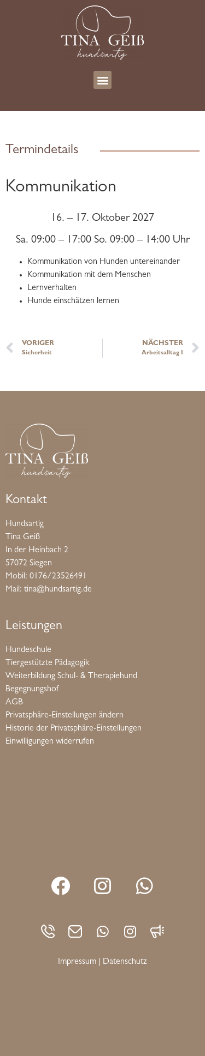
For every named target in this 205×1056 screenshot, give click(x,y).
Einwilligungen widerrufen (49, 742)
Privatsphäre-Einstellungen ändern (64, 715)
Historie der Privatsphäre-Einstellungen (73, 729)
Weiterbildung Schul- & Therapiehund (71, 676)
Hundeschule (28, 650)
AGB (14, 702)
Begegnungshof (31, 689)
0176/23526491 (58, 576)
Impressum (77, 962)
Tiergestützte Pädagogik (47, 663)
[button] (102, 80)
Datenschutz (125, 962)
